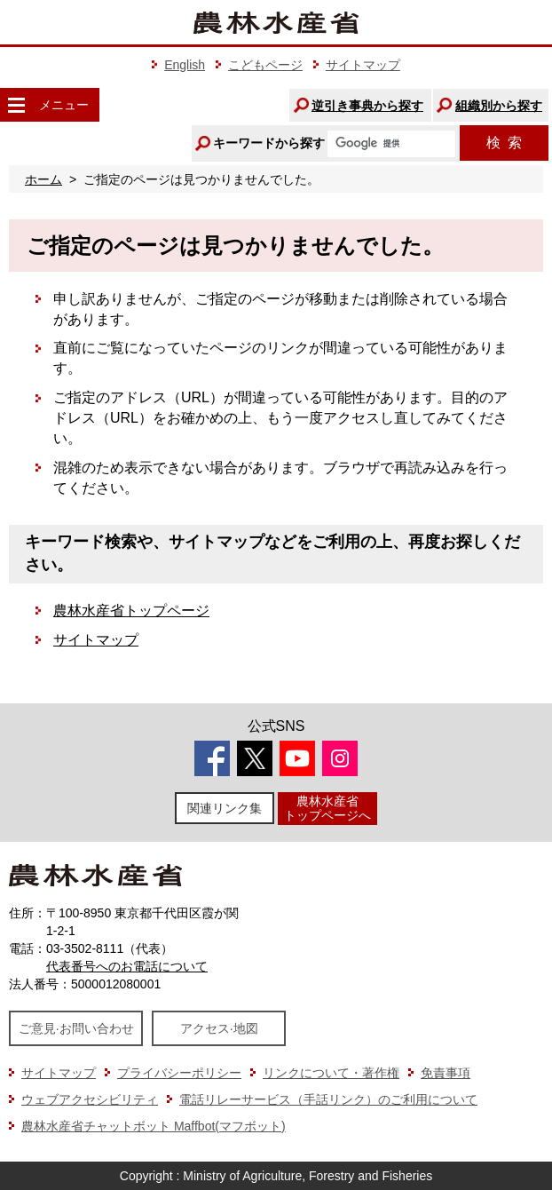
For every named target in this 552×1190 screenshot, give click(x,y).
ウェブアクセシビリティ (89, 1099)
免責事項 (445, 1073)
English (184, 65)
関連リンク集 (224, 808)
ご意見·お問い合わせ (76, 1028)
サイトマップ (363, 65)
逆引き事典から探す (367, 106)
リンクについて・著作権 (331, 1073)
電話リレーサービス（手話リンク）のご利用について (328, 1099)
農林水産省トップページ (131, 610)
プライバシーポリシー (179, 1073)
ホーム (43, 179)
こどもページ (265, 65)
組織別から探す (498, 106)
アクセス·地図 (219, 1028)
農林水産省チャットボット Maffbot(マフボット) (153, 1126)
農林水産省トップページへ (327, 807)
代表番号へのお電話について (127, 966)
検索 (504, 142)
